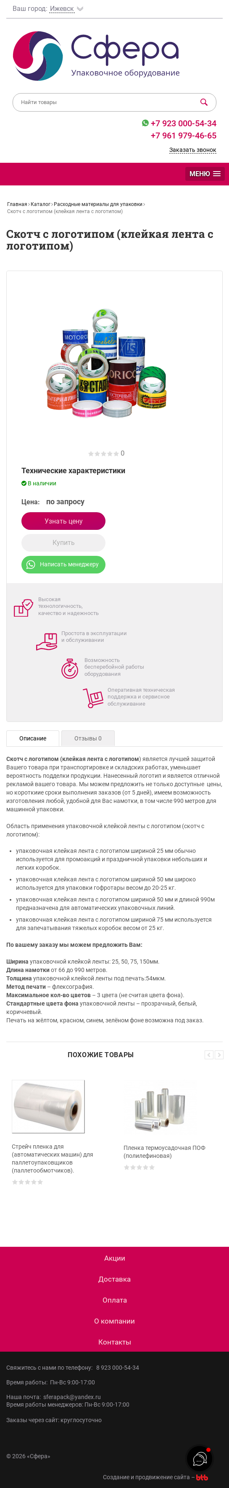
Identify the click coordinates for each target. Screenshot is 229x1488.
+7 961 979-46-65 (183, 135)
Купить (64, 543)
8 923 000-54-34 (117, 1367)
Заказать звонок (192, 149)
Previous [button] (209, 1054)
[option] (58, 1146)
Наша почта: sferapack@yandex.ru (53, 1397)
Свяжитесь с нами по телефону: (51, 1367)
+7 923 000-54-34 (182, 123)
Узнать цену (64, 521)
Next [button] (219, 1054)
